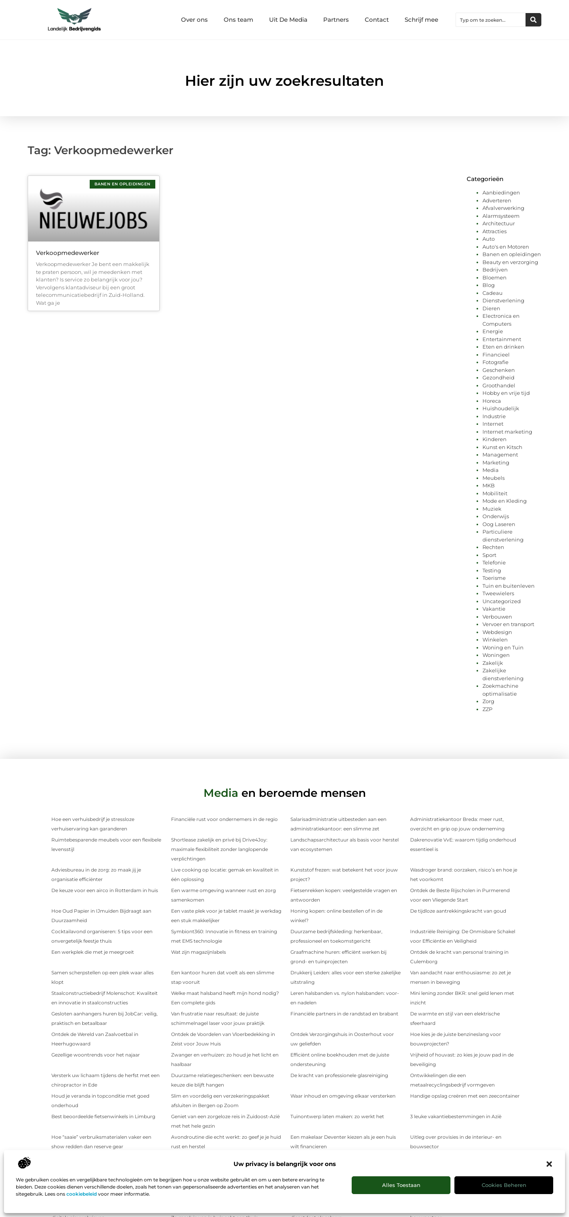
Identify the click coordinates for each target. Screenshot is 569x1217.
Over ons (194, 19)
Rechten (493, 547)
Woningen (496, 655)
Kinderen (494, 439)
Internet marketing (507, 431)
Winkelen (495, 639)
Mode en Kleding (504, 501)
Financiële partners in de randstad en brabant (344, 1014)
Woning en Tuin (503, 647)
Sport (489, 555)
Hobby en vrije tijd (506, 393)
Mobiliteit (494, 493)
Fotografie (495, 362)
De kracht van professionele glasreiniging (339, 1075)
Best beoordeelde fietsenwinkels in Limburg (103, 1116)
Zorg (488, 701)
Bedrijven (495, 269)
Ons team (238, 19)
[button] (549, 1164)
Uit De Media (288, 19)
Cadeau (492, 293)
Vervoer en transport (508, 624)
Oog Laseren (498, 524)
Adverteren (496, 200)
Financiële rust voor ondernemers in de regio (224, 819)
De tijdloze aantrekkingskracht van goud (458, 911)
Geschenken (498, 370)
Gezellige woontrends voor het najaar (95, 1055)
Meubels (493, 478)
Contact (377, 19)
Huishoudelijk (500, 408)
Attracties (494, 231)
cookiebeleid (81, 1194)
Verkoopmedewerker (67, 253)
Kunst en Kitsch (502, 447)
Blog (488, 285)
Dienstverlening (503, 300)
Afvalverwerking (503, 208)
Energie (492, 331)
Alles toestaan (401, 1185)
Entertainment (501, 339)
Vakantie (493, 609)
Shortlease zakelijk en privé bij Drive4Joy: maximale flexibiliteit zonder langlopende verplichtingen (219, 849)
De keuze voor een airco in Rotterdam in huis (104, 890)
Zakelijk (492, 663)
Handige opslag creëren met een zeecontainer (465, 1096)
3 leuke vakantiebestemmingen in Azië (455, 1116)
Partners (336, 19)
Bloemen (494, 277)
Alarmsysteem (501, 216)
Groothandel (498, 385)
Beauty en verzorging (510, 262)
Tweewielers (498, 593)
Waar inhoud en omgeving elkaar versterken (343, 1096)
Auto (488, 239)
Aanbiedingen (501, 192)
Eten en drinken (503, 346)
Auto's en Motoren (505, 246)
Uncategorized (501, 601)
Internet (492, 424)
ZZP (487, 709)
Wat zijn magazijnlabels (198, 952)
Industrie (494, 416)
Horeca (491, 401)
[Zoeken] (533, 19)
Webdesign (497, 632)
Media (490, 470)
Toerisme (494, 578)
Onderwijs (495, 516)
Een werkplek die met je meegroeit (92, 952)
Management (500, 454)
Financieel (496, 354)
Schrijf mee (421, 19)
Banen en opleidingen (511, 254)
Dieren (491, 308)
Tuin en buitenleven (508, 586)
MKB (488, 485)
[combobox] (491, 19)
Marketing (495, 462)
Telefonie (494, 562)
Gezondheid (498, 377)
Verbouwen (497, 616)
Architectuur (498, 223)
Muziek (491, 509)
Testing (491, 570)
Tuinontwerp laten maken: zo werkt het (337, 1116)
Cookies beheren (504, 1185)
